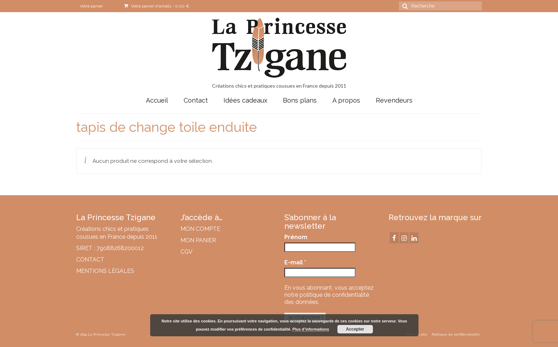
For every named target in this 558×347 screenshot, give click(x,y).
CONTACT (90, 259)
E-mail (295, 262)
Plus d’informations (311, 329)
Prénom (295, 237)
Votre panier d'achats (156, 6)
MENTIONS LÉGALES (105, 271)
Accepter (355, 329)
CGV (186, 251)
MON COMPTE (200, 229)
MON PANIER (198, 240)
